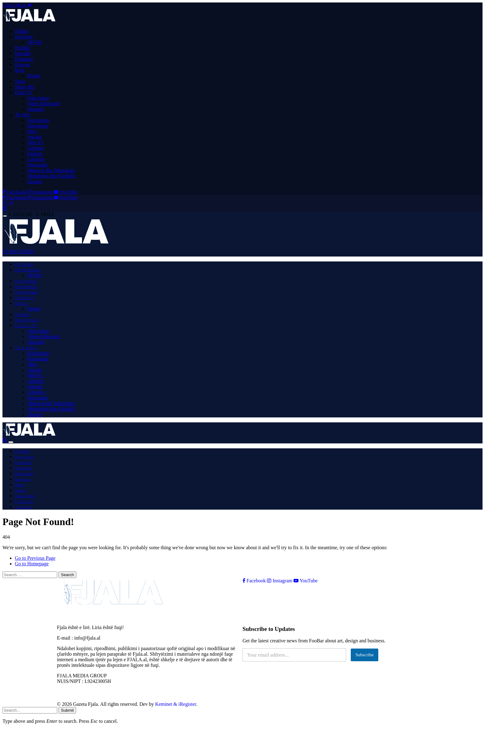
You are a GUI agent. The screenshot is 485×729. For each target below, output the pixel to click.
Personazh (37, 164)
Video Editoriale (43, 103)
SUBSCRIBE (18, 251)
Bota (19, 70)
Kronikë (23, 53)
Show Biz (24, 86)
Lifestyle (36, 159)
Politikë (22, 47)
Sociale (34, 137)
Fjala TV (23, 92)
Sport (20, 81)
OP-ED (34, 42)
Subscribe (364, 654)
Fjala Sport (38, 98)
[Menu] (5, 216)
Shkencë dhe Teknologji (51, 170)
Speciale (35, 109)
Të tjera (22, 114)
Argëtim (35, 148)
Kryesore (24, 36)
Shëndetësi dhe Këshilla (51, 176)
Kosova (22, 64)
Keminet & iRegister (175, 704)
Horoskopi (37, 125)
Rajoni (34, 75)
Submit (67, 710)
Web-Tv (35, 142)
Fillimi (21, 31)
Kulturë (34, 153)
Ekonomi (24, 59)
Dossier (34, 181)
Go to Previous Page (35, 558)
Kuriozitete (38, 120)
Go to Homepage (32, 563)
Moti (32, 131)
